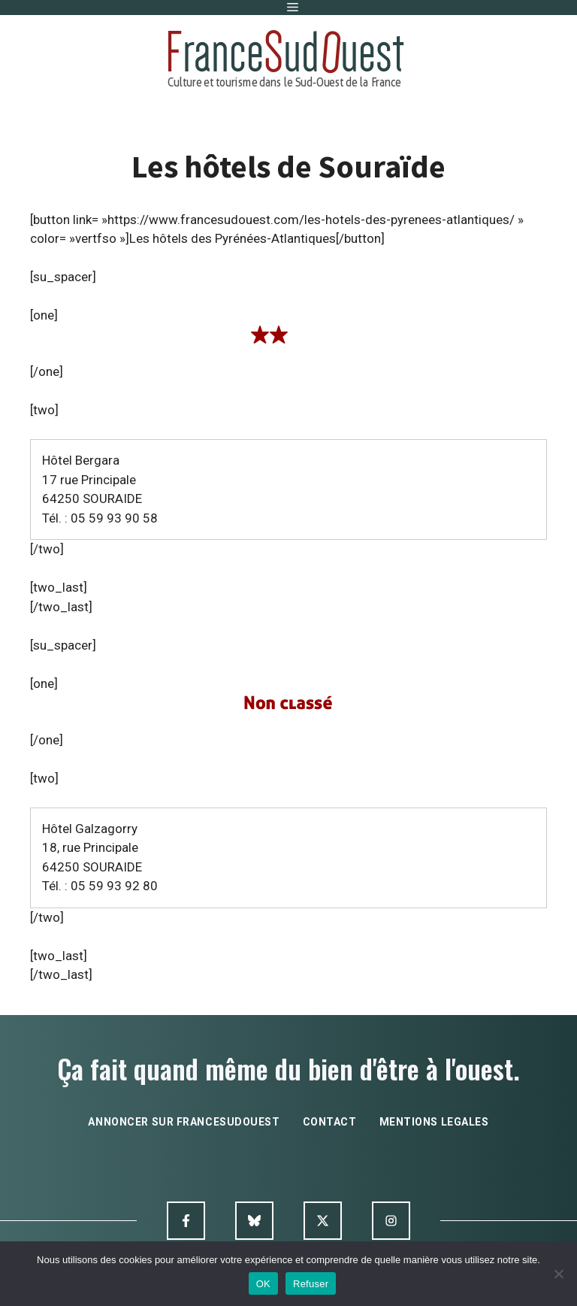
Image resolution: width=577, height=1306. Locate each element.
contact (330, 1122)
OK (263, 1283)
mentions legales (434, 1122)
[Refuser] (558, 1273)
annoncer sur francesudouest (183, 1122)
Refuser (310, 1283)
